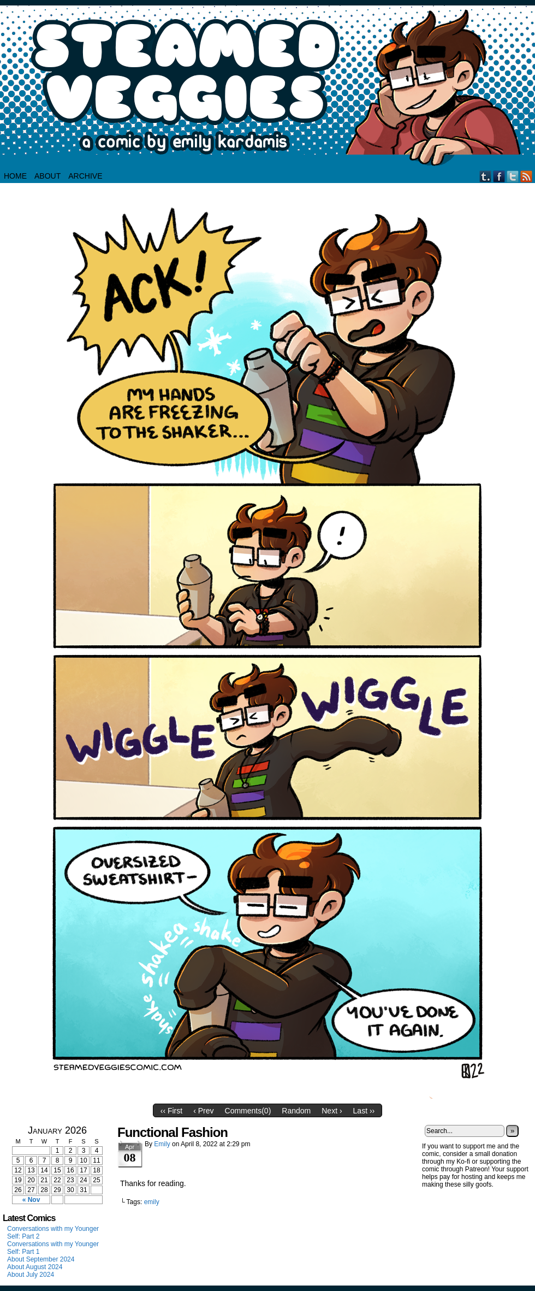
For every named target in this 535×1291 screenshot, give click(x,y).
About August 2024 (34, 1267)
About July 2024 (30, 1274)
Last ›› (364, 1110)
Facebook (499, 176)
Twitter (513, 176)
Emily (162, 1144)
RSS (526, 176)
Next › (332, 1110)
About (47, 176)
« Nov (31, 1200)
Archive (85, 176)
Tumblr (485, 176)
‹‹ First (171, 1110)
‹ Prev (203, 1110)
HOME (15, 176)
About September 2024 (40, 1259)
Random (296, 1110)
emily (151, 1202)
